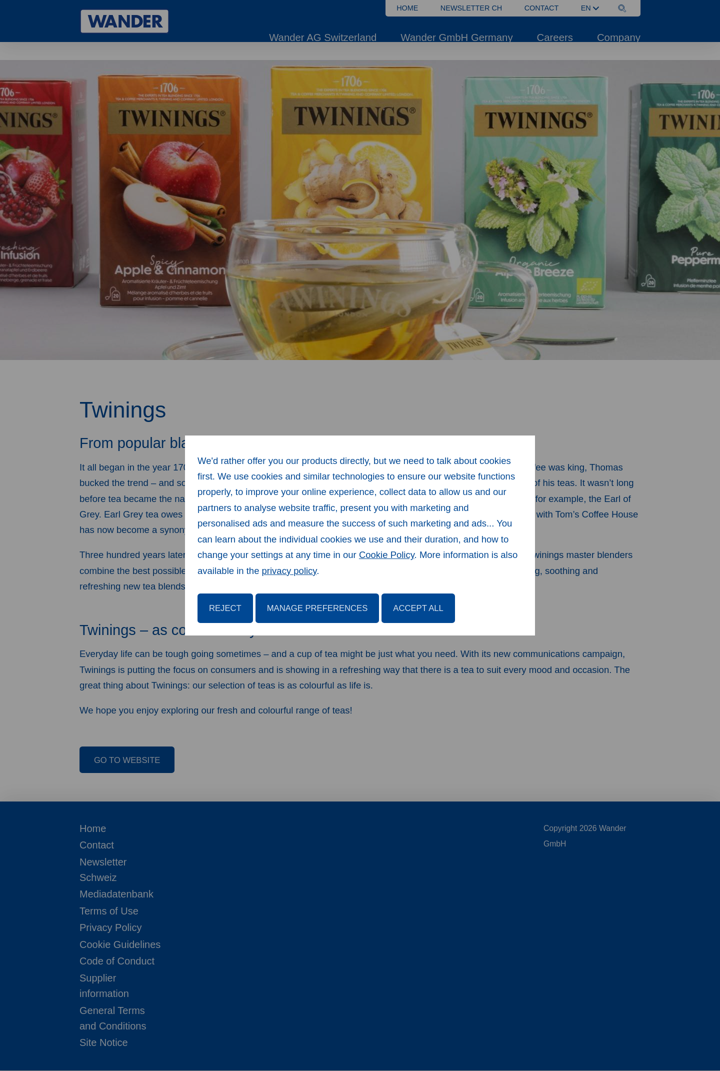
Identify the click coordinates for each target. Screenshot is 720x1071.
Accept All (418, 608)
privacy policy (289, 571)
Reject (225, 608)
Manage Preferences (317, 608)
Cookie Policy (386, 555)
